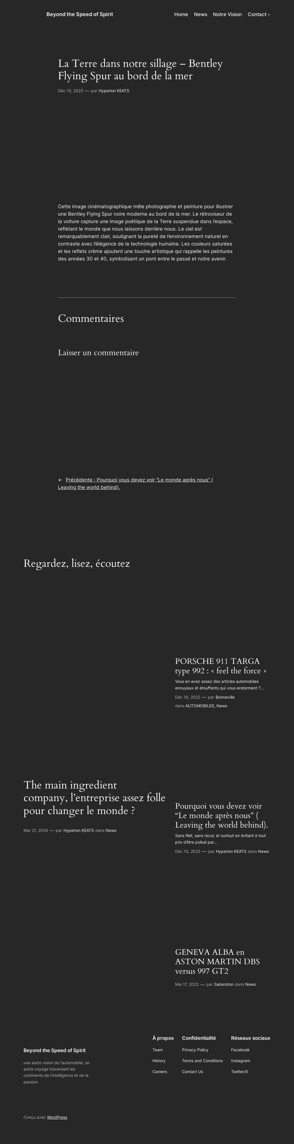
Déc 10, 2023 (70, 90)
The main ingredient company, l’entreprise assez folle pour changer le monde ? (95, 798)
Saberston (223, 984)
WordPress (57, 1117)
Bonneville (225, 697)
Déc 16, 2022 (187, 697)
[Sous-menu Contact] (269, 14)
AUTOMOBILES (199, 705)
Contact (257, 14)
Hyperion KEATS (114, 90)
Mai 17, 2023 (187, 984)
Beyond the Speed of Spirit (80, 14)
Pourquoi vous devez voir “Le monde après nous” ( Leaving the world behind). (221, 815)
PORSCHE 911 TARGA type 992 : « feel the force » (220, 666)
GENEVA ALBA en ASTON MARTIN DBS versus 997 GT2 (217, 962)
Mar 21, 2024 (36, 830)
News (111, 830)
